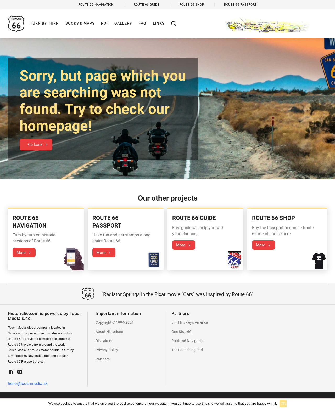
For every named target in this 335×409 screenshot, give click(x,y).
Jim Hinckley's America (189, 322)
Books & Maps (79, 23)
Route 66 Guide (146, 5)
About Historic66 (109, 332)
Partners (103, 359)
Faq (142, 23)
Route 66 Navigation (188, 341)
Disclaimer (104, 341)
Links (158, 23)
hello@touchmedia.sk (28, 383)
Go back (35, 144)
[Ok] (328, 403)
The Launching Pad (187, 350)
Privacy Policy (107, 350)
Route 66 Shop (191, 5)
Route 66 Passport (240, 5)
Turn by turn (44, 23)
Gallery (123, 23)
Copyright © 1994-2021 (115, 322)
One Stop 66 (181, 332)
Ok (283, 403)
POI (104, 23)
